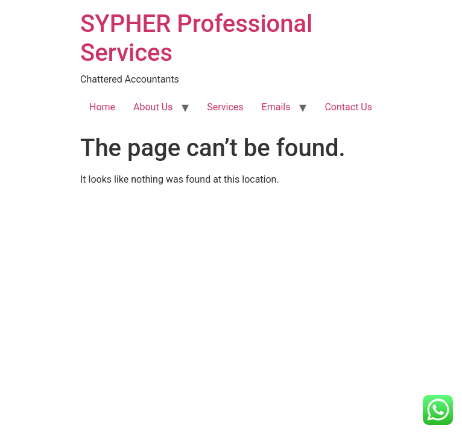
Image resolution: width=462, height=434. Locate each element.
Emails (276, 107)
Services (225, 107)
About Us (152, 107)
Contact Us (348, 107)
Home (102, 107)
